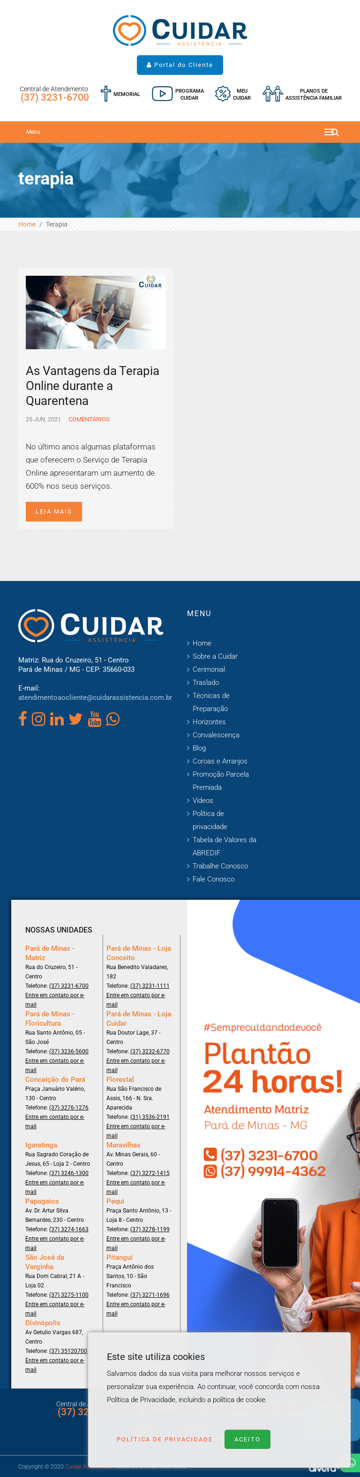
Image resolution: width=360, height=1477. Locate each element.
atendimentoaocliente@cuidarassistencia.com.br (95, 697)
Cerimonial (209, 669)
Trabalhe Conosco (220, 866)
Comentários (88, 419)
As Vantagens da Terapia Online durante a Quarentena (92, 386)
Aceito (247, 1439)
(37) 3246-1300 (69, 1173)
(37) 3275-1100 (69, 1295)
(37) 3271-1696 (150, 1295)
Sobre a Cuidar (215, 656)
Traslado (206, 682)
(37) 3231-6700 (55, 97)
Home (27, 224)
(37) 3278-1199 (150, 1229)
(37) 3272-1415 (150, 1173)
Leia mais (54, 511)
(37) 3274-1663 (69, 1229)
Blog (199, 748)
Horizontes (209, 722)
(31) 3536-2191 (150, 1117)
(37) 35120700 (68, 1351)
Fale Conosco (213, 879)
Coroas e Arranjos (220, 761)
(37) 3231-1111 (150, 986)
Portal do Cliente (180, 64)
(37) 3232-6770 (150, 1051)
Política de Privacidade (165, 1439)
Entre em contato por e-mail (54, 1000)
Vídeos (203, 800)
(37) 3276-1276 (69, 1107)
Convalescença (216, 735)
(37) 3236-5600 (69, 1051)
